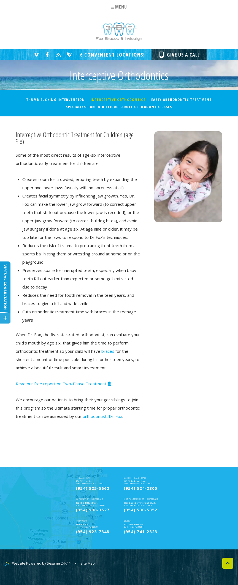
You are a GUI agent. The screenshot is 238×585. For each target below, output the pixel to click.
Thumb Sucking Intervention (55, 99)
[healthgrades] (68, 54)
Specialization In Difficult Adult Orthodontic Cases (119, 106)
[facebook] (46, 54)
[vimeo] (35, 54)
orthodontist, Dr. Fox (102, 416)
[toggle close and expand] (5, 317)
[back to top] (227, 571)
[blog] (57, 54)
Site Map (89, 571)
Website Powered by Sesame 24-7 (38, 571)
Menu (119, 7)
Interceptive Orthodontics (118, 99)
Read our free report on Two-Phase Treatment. (63, 383)
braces (107, 351)
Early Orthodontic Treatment (181, 99)
